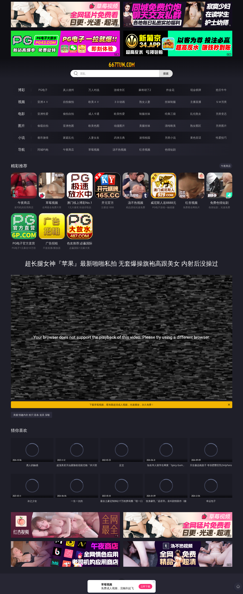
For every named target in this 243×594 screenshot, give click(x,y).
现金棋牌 (195, 90)
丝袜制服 (170, 102)
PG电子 (43, 90)
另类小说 (170, 138)
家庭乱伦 (68, 138)
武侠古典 (119, 138)
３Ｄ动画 (119, 102)
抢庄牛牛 (221, 90)
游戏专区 (119, 90)
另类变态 (221, 114)
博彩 (21, 89)
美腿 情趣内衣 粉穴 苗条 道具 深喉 (31, 414)
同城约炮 (42, 149)
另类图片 (221, 126)
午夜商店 (68, 149)
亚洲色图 (68, 126)
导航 (21, 149)
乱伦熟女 (195, 114)
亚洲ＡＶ (42, 102)
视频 (21, 101)
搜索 (166, 73)
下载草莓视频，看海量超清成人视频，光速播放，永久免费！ (160, 405)
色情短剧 (170, 149)
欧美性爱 (119, 114)
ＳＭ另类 (221, 102)
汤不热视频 (119, 149)
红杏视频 (144, 149)
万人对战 (93, 90)
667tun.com (121, 64)
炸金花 (170, 90)
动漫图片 (119, 126)
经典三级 (170, 114)
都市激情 (42, 138)
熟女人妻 (144, 102)
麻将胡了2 (145, 90)
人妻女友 (93, 138)
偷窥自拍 (42, 126)
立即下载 (145, 586)
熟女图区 (195, 126)
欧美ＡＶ (93, 102)
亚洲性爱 (42, 114)
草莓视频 (93, 149)
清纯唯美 (170, 126)
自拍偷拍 (68, 102)
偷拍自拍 (68, 114)
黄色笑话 (195, 138)
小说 (21, 137)
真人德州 (68, 90)
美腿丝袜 (144, 126)
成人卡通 (93, 114)
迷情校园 (144, 138)
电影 (21, 113)
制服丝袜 (144, 114)
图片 (21, 125)
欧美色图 (93, 126)
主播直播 (195, 102)
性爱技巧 (221, 138)
